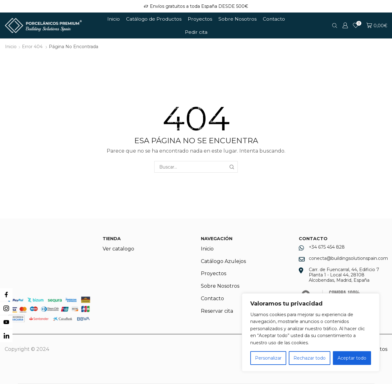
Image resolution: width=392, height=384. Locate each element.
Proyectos (200, 19)
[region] (310, 332)
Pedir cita (196, 32)
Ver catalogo (118, 249)
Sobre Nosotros (237, 19)
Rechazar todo (309, 358)
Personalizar (268, 358)
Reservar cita (217, 311)
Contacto (274, 19)
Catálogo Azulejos (223, 261)
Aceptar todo (352, 358)
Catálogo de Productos (153, 19)
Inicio (113, 19)
